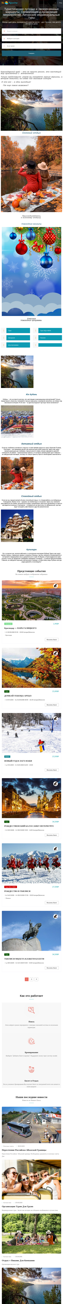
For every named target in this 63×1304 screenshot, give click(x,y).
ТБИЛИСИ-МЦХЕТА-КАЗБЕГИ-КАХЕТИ (24, 958)
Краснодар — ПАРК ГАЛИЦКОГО (20, 628)
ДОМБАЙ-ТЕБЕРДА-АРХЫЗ (17, 695)
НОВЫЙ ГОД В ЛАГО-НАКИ (18, 760)
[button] (4, 617)
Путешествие (7, 1202)
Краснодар (8, 635)
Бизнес (7, 756)
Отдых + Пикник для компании (18, 1260)
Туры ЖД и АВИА (10, 886)
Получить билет (52, 639)
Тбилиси (8, 898)
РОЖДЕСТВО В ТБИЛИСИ (17, 891)
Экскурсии (8, 624)
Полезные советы (8, 1146)
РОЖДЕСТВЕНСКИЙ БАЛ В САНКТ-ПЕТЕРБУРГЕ (29, 825)
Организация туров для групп (17, 1206)
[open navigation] (55, 3)
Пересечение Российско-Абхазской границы (24, 1149)
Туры (6, 691)
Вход (60, 3)
